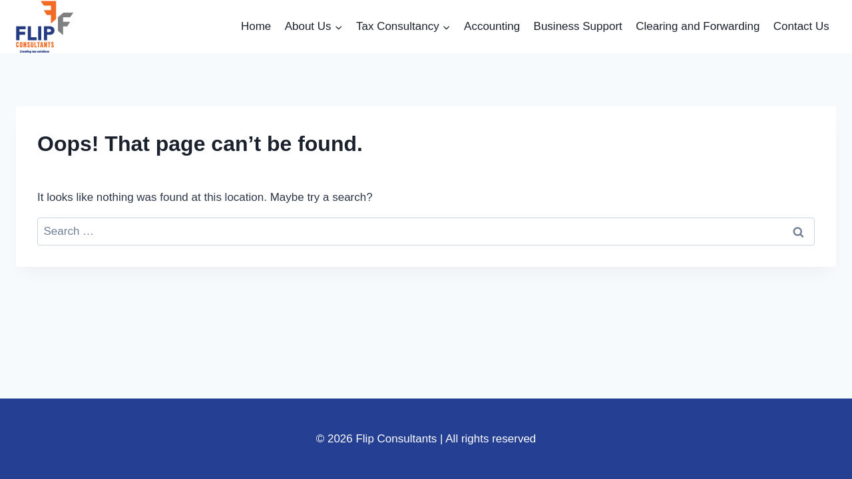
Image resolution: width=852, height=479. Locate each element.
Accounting (492, 26)
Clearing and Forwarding (697, 26)
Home (256, 26)
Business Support (578, 26)
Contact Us (801, 26)
